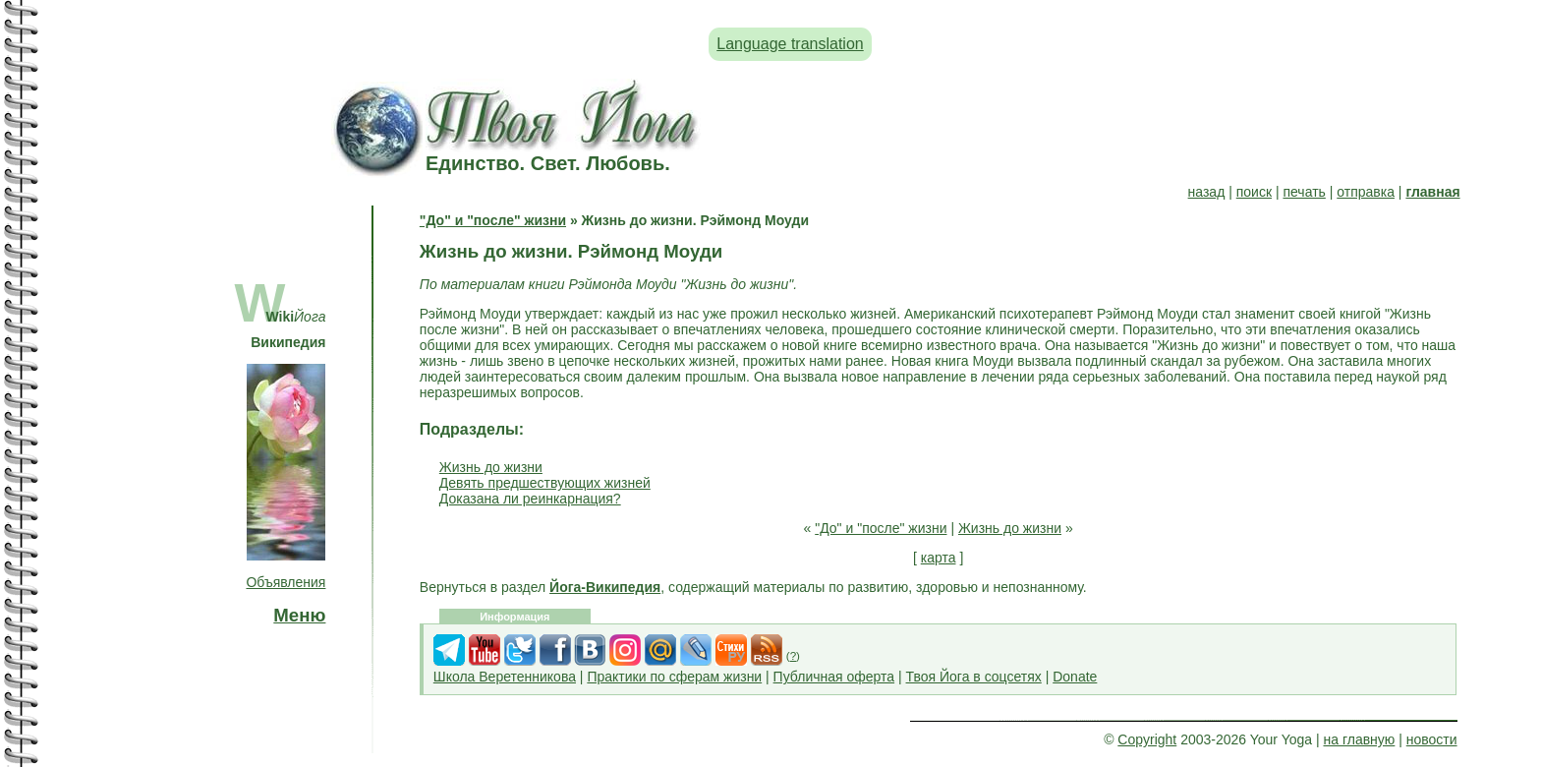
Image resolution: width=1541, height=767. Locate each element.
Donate (1075, 676)
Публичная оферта (834, 676)
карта (938, 557)
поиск (1254, 192)
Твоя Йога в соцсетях (974, 676)
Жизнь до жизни (490, 467)
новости (1431, 739)
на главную (1360, 739)
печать (1304, 192)
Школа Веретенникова (504, 676)
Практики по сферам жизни (674, 676)
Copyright (1146, 739)
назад (1207, 192)
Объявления (285, 582)
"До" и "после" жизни (493, 220)
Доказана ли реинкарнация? (530, 498)
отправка (1366, 192)
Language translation (789, 43)
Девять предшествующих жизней (545, 483)
